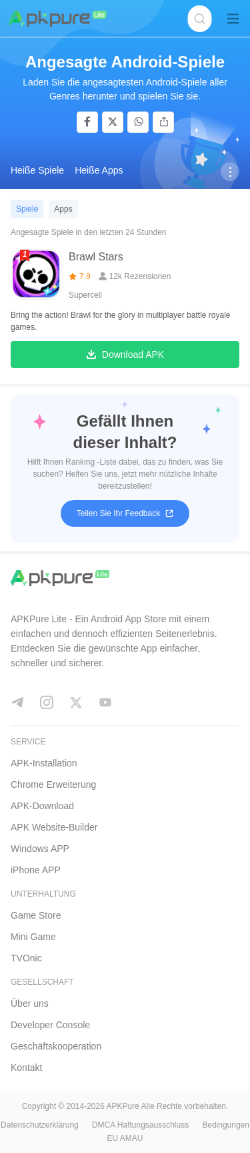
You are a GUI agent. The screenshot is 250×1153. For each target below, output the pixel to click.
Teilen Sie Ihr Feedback (125, 513)
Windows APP (40, 848)
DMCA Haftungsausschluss (140, 1125)
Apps (63, 209)
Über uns (30, 1003)
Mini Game (33, 936)
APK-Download (42, 805)
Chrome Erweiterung (53, 784)
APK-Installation (44, 763)
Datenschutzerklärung (40, 1125)
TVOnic (26, 958)
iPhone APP (36, 870)
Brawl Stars (96, 256)
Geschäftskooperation (56, 1046)
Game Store (36, 915)
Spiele (27, 209)
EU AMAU (125, 1138)
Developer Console (50, 1024)
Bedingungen (225, 1125)
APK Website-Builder (54, 827)
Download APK (125, 355)
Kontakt (26, 1067)
